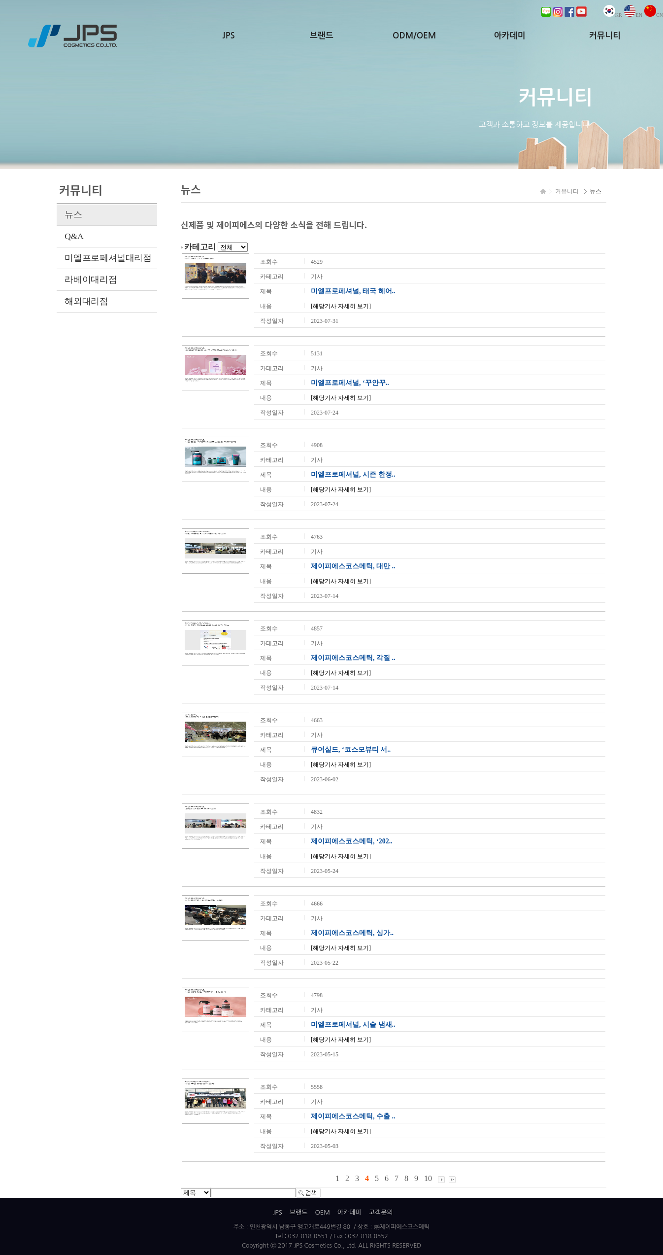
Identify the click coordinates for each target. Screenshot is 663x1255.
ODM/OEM (414, 36)
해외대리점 (86, 301)
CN (653, 15)
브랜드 (321, 36)
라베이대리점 (91, 279)
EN (633, 15)
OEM (322, 1212)
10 (428, 1178)
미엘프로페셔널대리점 (108, 258)
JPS (229, 36)
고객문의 (381, 1212)
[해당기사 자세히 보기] (341, 306)
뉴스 (73, 214)
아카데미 (510, 36)
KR (612, 15)
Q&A (74, 236)
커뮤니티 (605, 36)
